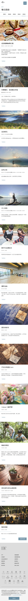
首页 (2, 6)
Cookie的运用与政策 (16, 594)
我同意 (14, 598)
